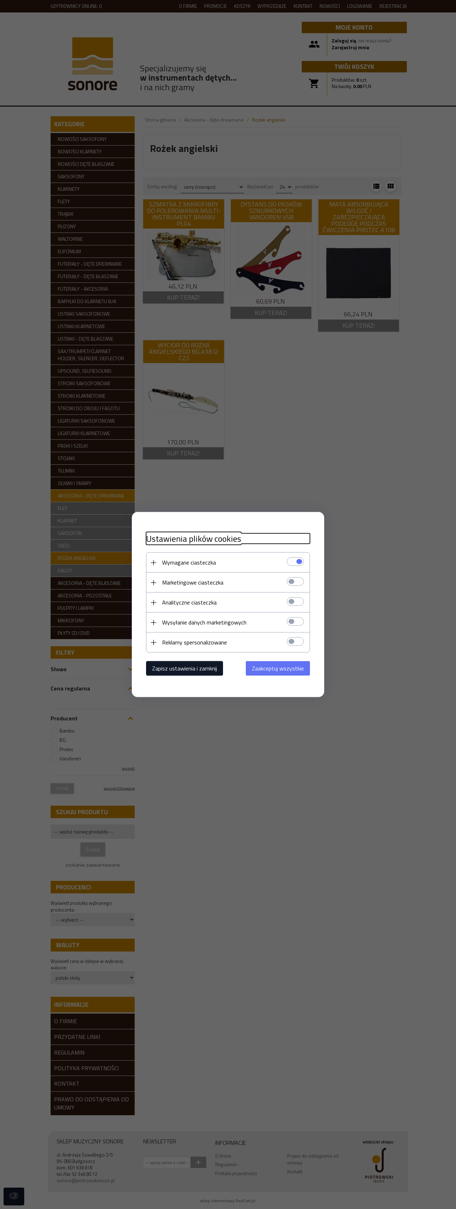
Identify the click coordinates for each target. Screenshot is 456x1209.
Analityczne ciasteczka (189, 602)
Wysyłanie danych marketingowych (204, 622)
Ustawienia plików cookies (193, 539)
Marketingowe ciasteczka (192, 582)
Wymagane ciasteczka (189, 562)
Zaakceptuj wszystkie (278, 668)
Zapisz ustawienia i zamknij (184, 668)
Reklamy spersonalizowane (194, 642)
